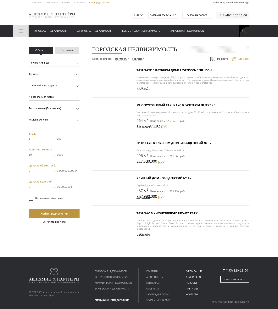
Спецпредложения (99, 2)
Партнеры (52, 2)
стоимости (121, 58)
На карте (222, 58)
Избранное (218, 2)
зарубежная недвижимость (187, 30)
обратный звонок (235, 279)
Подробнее (143, 89)
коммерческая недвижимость (141, 30)
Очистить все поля (54, 221)
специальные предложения (112, 300)
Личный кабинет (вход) (236, 2)
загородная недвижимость (94, 30)
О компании (36, 2)
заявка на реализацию (163, 15)
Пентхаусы (152, 282)
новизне (137, 58)
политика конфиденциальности (230, 301)
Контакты (79, 2)
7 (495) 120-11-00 (235, 270)
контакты (192, 294)
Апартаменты (154, 277)
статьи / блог (194, 277)
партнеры (192, 288)
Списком (243, 58)
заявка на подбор (197, 15)
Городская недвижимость (50, 30)
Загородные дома (157, 294)
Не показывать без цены (49, 198)
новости (191, 282)
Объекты (40, 50)
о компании (194, 271)
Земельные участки (158, 300)
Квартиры (152, 271)
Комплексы (67, 50)
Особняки (152, 288)
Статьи (66, 2)
